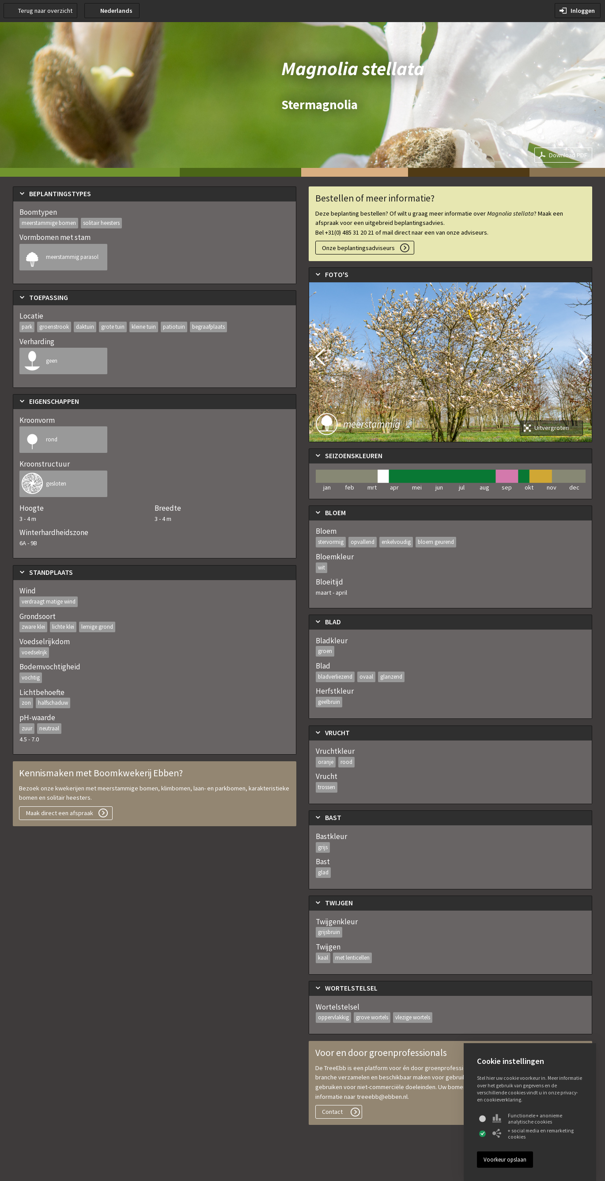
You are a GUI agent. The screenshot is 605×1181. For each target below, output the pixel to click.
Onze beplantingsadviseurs (358, 248)
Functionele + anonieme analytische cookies (527, 1119)
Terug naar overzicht (45, 11)
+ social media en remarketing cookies (533, 1134)
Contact (332, 1112)
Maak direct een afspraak (59, 813)
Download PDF (568, 155)
